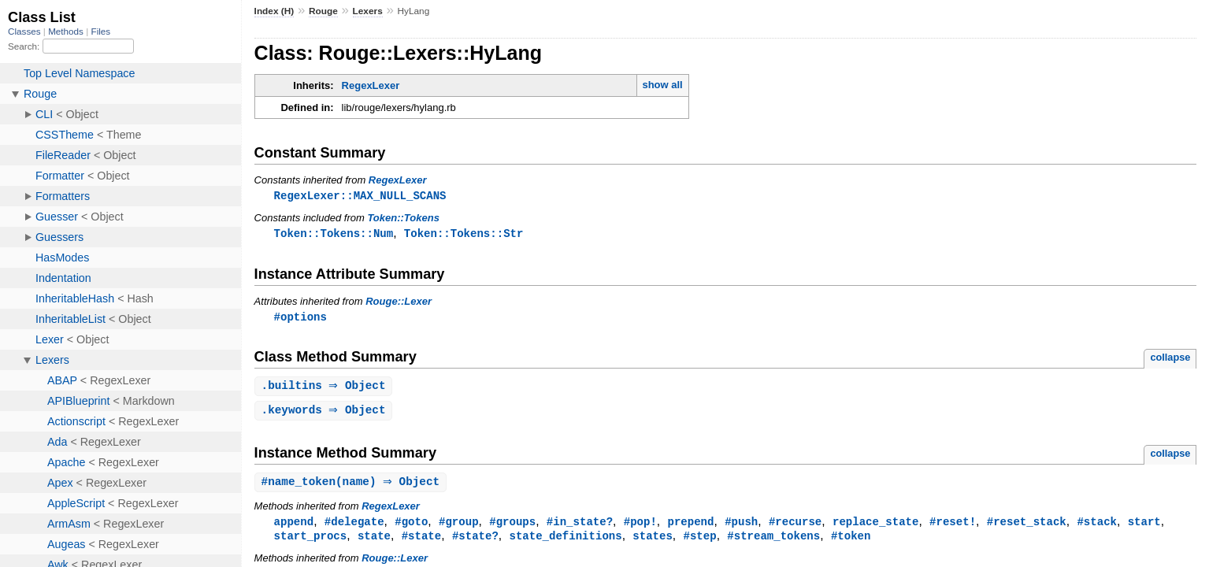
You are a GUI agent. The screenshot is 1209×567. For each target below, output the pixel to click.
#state (422, 541)
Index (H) (274, 11)
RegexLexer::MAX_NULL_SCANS (360, 195)
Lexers (368, 11)
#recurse (795, 526)
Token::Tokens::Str (464, 234)
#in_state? (580, 526)
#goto (411, 526)
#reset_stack (1026, 526)
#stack (1097, 526)
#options (300, 318)
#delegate (354, 526)
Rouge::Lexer (398, 303)
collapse (1170, 359)
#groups (512, 526)
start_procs (310, 541)
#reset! (952, 526)
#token (851, 541)
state (374, 541)
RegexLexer (371, 85)
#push (741, 526)
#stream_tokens (773, 541)
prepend (690, 526)
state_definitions (565, 541)
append (294, 526)
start (1143, 526)
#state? (475, 541)
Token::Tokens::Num (334, 234)
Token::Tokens (403, 218)
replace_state (875, 526)
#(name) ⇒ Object (352, 486)
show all (662, 85)
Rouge (323, 11)
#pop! (640, 526)
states (652, 541)
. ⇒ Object (325, 388)
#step (699, 541)
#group (459, 526)
